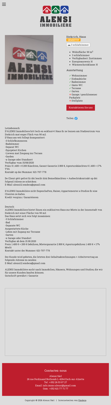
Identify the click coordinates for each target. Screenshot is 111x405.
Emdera (82, 400)
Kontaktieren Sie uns (81, 107)
